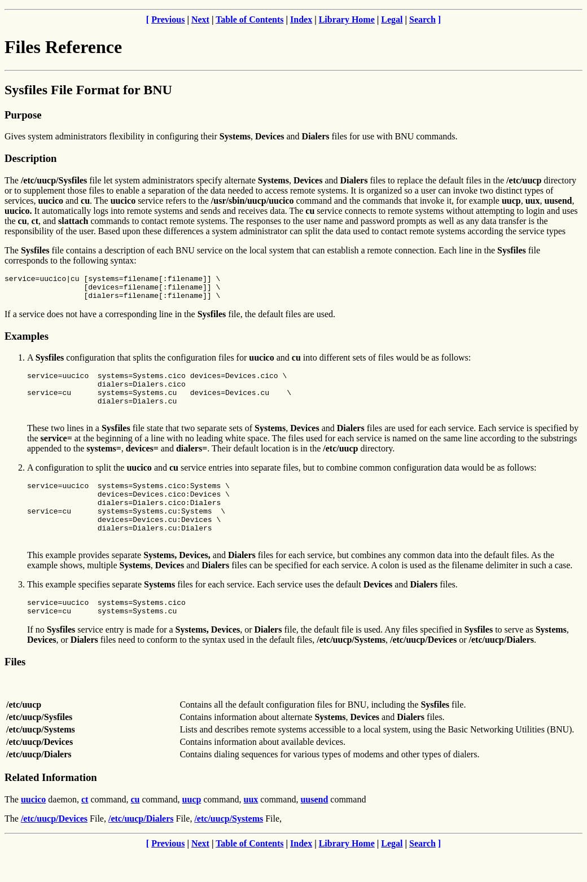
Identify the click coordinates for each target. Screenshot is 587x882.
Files (15, 690)
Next (200, 19)
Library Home (347, 19)
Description (30, 158)
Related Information (51, 806)
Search (422, 19)
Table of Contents (249, 19)
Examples (27, 341)
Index (301, 19)
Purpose (23, 115)
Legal (391, 19)
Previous (168, 19)
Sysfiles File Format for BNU (88, 89)
